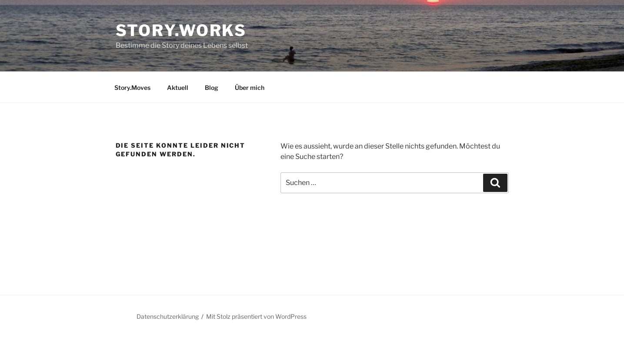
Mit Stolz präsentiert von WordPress (256, 316)
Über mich (249, 87)
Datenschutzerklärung (168, 316)
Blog (211, 87)
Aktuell (177, 87)
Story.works (181, 30)
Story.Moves (132, 87)
